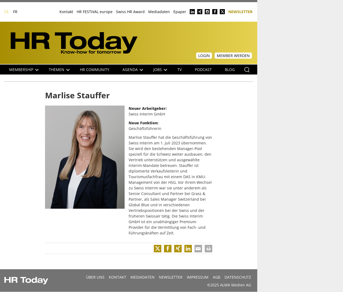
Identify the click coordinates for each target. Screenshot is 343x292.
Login (204, 55)
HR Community (94, 69)
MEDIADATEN (143, 277)
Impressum (197, 277)
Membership (24, 69)
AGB (216, 277)
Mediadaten (159, 11)
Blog (230, 69)
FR (15, 11)
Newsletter (240, 11)
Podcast (203, 69)
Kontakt (66, 11)
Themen (59, 69)
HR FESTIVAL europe (95, 11)
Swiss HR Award (130, 11)
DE (6, 11)
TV (179, 69)
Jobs (160, 69)
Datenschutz (238, 277)
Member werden (233, 55)
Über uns (95, 277)
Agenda (132, 69)
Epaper (179, 11)
